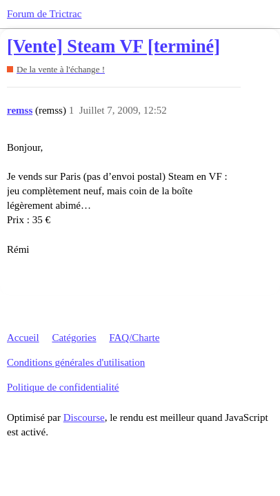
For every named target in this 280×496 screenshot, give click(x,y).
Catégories (74, 337)
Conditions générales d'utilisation (76, 362)
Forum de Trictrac (44, 13)
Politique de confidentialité (63, 387)
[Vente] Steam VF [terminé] (113, 46)
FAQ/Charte (134, 337)
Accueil (23, 337)
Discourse (84, 417)
